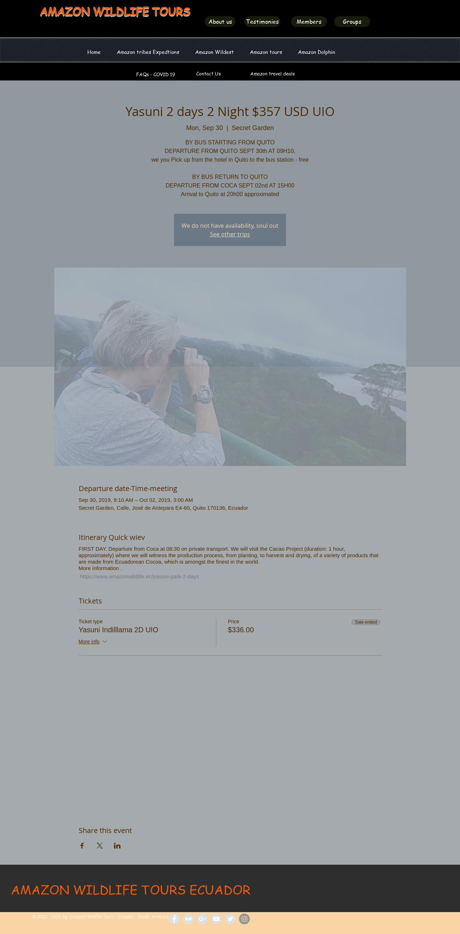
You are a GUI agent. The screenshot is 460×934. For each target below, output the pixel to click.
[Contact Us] (208, 73)
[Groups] (352, 21)
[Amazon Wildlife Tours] (216, 919)
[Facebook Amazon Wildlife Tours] (174, 919)
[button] (214, 52)
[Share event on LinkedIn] (117, 846)
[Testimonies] (262, 21)
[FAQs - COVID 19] (155, 74)
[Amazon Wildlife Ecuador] (230, 919)
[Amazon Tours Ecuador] (202, 919)
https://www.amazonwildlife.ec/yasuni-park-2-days (139, 576)
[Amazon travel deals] (272, 73)
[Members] (309, 21)
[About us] (220, 21)
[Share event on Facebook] (82, 846)
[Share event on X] (99, 846)
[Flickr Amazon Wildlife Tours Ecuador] (188, 919)
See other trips (230, 234)
